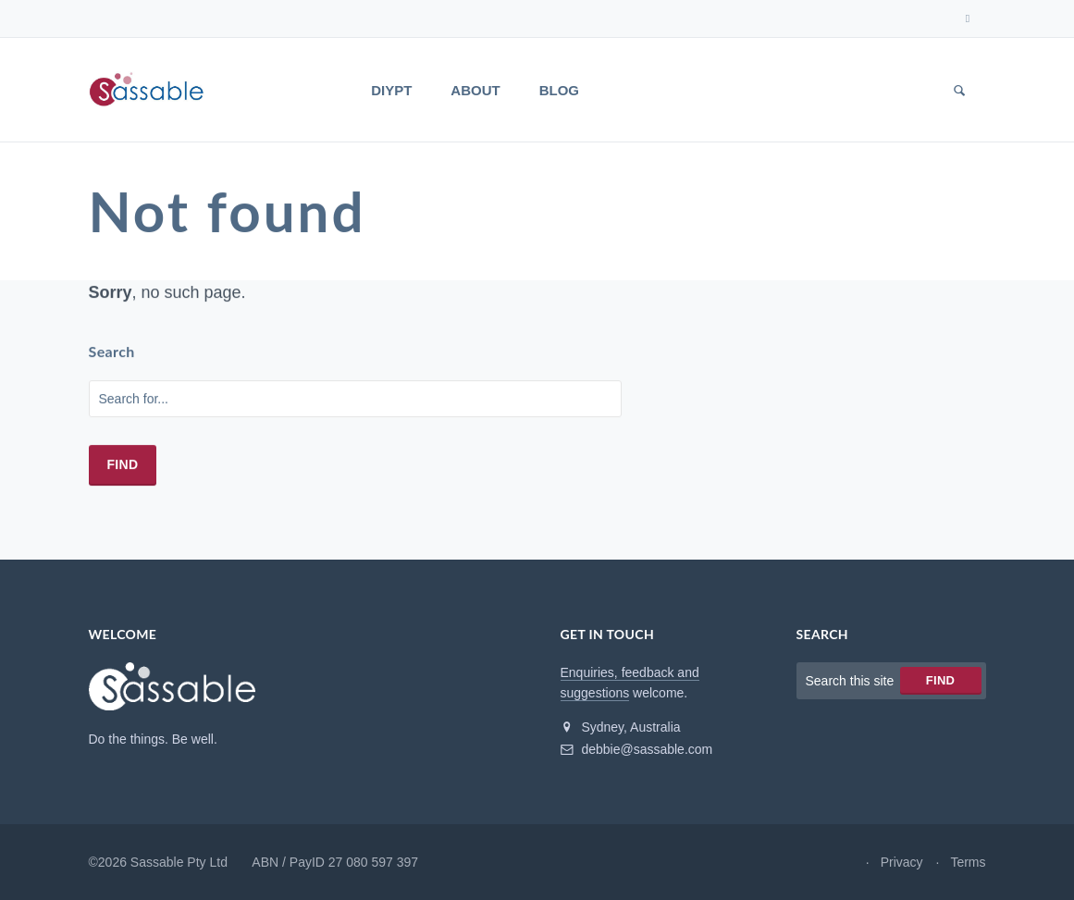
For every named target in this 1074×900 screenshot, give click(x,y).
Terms (967, 862)
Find (123, 465)
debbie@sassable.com (637, 749)
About (475, 90)
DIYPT (391, 90)
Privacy (902, 862)
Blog (559, 90)
